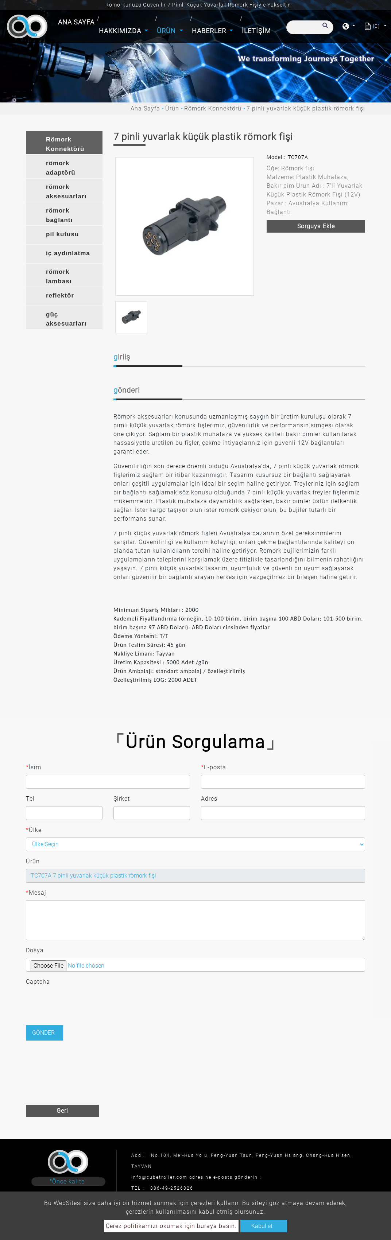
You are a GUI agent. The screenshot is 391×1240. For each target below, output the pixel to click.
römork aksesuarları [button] (66, 191)
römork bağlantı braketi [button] (59, 216)
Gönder (43, 1032)
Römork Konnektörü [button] (65, 144)
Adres (209, 798)
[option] (184, 226)
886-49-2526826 (171, 1188)
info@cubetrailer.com (159, 1177)
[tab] (64, 142)
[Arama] (309, 27)
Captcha (38, 981)
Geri (62, 1110)
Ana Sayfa (77, 21)
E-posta (213, 767)
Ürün (172, 108)
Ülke (34, 830)
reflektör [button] (60, 295)
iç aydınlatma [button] (68, 253)
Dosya (35, 950)
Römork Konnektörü (212, 108)
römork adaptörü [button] (61, 168)
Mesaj (36, 893)
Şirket (121, 798)
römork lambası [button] (58, 276)
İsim (33, 767)
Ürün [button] (167, 31)
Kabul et (261, 1225)
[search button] (324, 29)
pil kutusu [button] (62, 234)
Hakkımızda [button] (121, 31)
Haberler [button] (210, 31)
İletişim (256, 31)
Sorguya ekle (316, 226)
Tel (30, 798)
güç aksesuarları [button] (66, 319)
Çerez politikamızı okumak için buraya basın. (171, 1225)
